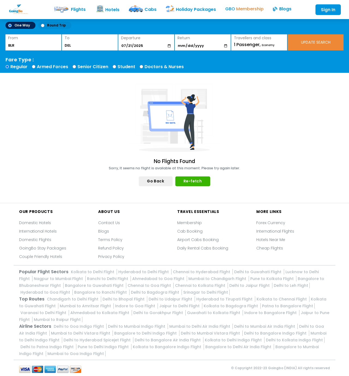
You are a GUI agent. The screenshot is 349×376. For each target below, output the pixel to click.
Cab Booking (190, 231)
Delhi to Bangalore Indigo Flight (276, 333)
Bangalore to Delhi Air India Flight (238, 347)
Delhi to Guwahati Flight (258, 272)
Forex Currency (270, 222)
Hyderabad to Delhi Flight (144, 272)
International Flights (275, 231)
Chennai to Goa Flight (150, 285)
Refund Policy (111, 248)
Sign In (328, 10)
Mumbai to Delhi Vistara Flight (81, 333)
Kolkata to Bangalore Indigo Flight (167, 347)
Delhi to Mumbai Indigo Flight (137, 326)
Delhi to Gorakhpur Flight (158, 312)
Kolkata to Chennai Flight (282, 299)
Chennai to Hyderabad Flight (202, 272)
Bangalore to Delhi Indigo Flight (146, 333)
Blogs (103, 231)
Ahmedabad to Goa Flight (158, 278)
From (13, 38)
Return (183, 38)
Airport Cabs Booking (198, 239)
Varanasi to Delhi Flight (43, 312)
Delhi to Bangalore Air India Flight (168, 340)
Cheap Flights (269, 248)
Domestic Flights (35, 239)
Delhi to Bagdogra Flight (155, 292)
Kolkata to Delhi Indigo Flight (234, 340)
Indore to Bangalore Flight (271, 312)
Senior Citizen (92, 67)
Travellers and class (252, 38)
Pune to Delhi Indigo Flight (104, 347)
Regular (19, 67)
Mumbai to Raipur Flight (57, 319)
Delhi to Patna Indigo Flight (47, 347)
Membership (189, 222)
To (67, 38)
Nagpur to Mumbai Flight (59, 278)
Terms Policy (110, 239)
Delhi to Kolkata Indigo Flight (294, 340)
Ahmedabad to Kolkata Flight (100, 312)
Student (126, 67)
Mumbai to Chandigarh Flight (217, 278)
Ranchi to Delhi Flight (108, 278)
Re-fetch (192, 181)
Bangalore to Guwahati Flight (95, 285)
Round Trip (53, 25)
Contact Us (109, 222)
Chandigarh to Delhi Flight (73, 299)
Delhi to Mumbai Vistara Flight (211, 333)
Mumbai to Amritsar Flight (86, 306)
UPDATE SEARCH (315, 42)
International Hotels (38, 231)
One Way (19, 25)
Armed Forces (52, 67)
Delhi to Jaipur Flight (250, 285)
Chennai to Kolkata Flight (200, 285)
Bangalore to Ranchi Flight (101, 292)
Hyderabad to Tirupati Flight (225, 299)
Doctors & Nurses (164, 67)
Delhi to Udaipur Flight (171, 299)
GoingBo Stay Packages (42, 248)
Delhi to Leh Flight (291, 285)
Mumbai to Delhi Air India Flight (200, 326)
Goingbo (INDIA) (282, 368)
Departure (130, 38)
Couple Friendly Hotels (40, 256)
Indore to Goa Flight (135, 306)
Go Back (155, 181)
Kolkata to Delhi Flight (93, 272)
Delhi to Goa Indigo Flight (79, 326)
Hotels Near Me (270, 239)
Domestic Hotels (35, 222)
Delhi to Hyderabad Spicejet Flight (98, 340)
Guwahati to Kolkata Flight (214, 312)
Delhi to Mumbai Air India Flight (265, 326)
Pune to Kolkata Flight (272, 278)
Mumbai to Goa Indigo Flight (75, 353)
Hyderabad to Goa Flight (45, 292)
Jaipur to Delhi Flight (180, 306)
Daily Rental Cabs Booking (202, 248)
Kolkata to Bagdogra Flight (231, 306)
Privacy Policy (111, 256)
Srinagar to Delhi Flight (205, 292)
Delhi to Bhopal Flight (124, 299)
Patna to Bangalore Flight (287, 306)
